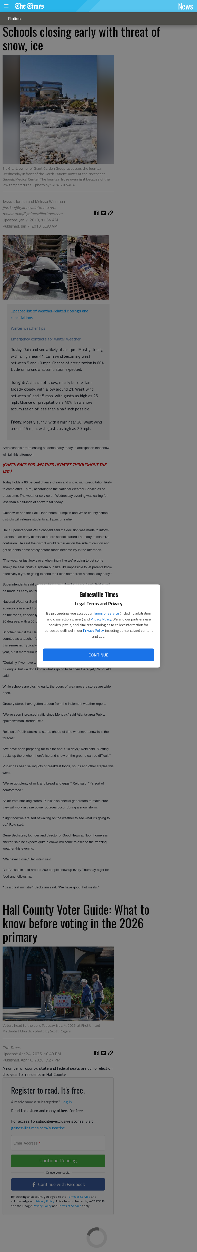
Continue (98, 655)
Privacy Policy (101, 619)
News (185, 6)
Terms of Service (106, 613)
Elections (14, 18)
